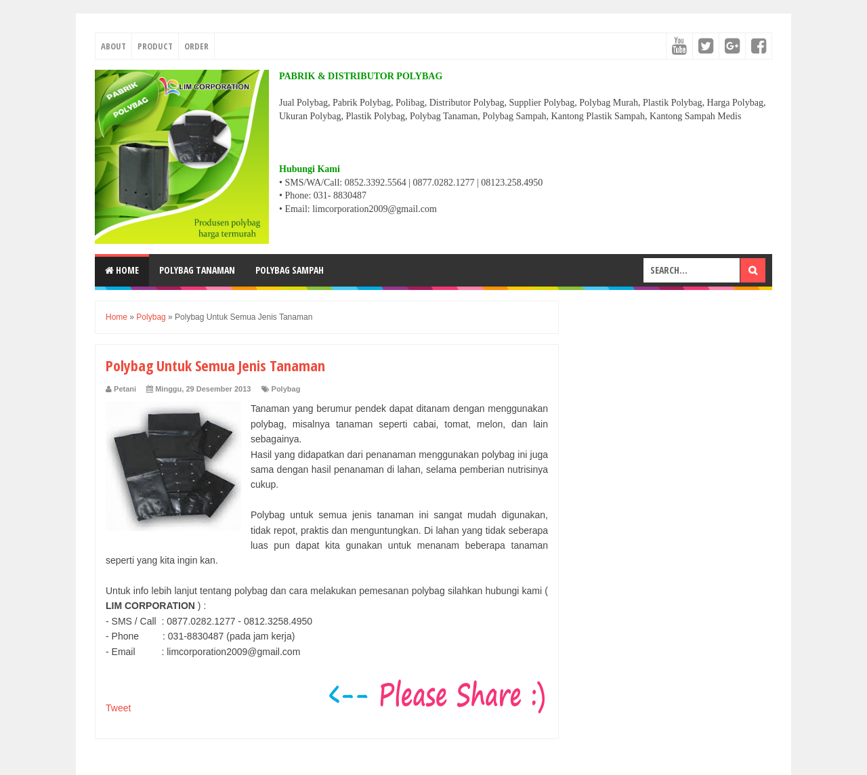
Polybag (286, 389)
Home (122, 270)
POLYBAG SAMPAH (289, 270)
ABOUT (113, 46)
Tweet (118, 708)
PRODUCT (155, 46)
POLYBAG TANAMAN (197, 270)
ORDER (196, 46)
